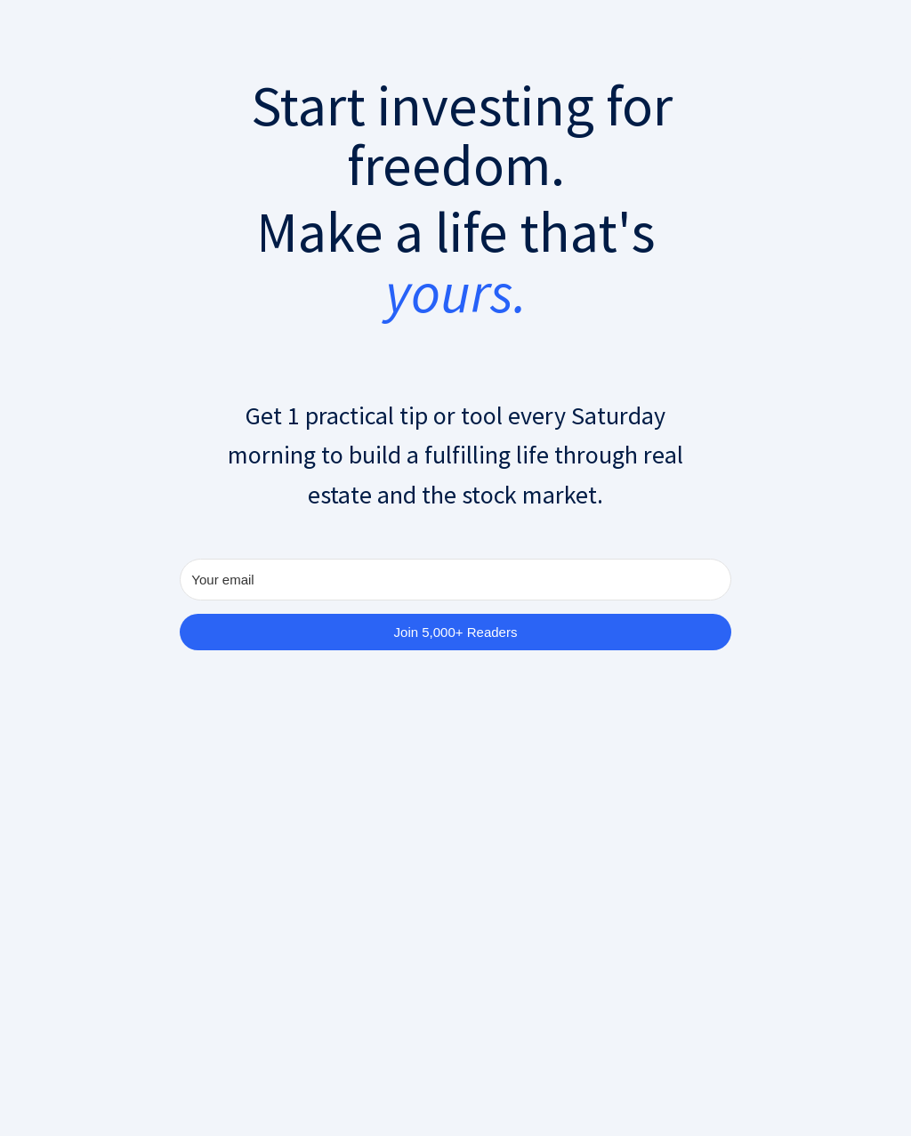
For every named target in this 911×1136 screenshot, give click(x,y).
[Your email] (455, 579)
